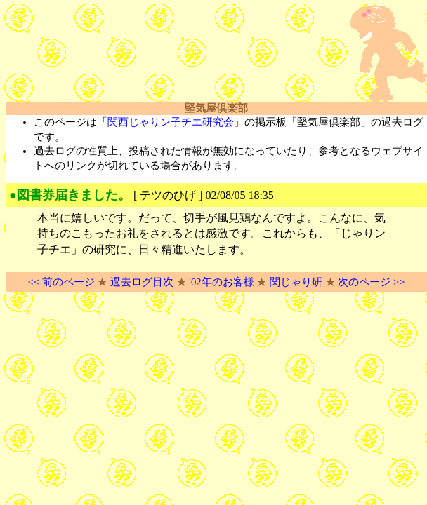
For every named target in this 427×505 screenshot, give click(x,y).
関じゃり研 (296, 282)
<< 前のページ (60, 282)
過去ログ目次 (141, 282)
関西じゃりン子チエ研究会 (170, 122)
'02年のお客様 (221, 282)
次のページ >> (371, 282)
